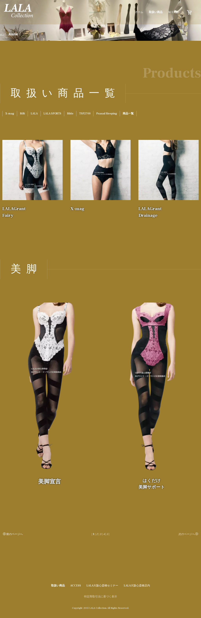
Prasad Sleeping (106, 113)
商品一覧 (128, 113)
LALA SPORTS (52, 113)
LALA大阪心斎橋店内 (137, 585)
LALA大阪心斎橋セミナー (102, 585)
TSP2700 (84, 113)
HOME (3, 34)
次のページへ (188, 534)
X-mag (9, 113)
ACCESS (173, 12)
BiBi (22, 113)
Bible (70, 113)
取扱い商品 (156, 12)
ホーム (139, 12)
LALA (34, 113)
